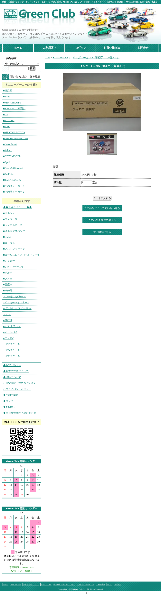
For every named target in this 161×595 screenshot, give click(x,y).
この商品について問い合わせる (102, 208)
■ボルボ (7, 272)
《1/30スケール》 (13, 356)
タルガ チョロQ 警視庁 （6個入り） (96, 57)
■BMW (7, 236)
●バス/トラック (12, 326)
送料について (46, 584)
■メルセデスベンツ (14, 231)
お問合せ (142, 47)
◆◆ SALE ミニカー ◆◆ (17, 207)
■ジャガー (9, 260)
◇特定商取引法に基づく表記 (19, 383)
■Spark (7, 162)
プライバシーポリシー (85, 584)
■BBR (6, 126)
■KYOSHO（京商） (14, 108)
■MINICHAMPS (12, 102)
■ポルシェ (9, 213)
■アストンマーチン (14, 248)
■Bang (6, 96)
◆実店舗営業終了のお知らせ (19, 413)
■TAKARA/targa (12, 179)
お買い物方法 (112, 47)
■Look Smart (10, 144)
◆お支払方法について (16, 371)
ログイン (80, 47)
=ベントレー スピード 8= (17, 308)
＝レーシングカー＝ (14, 296)
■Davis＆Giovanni (13, 168)
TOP (47, 57)
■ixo (5, 114)
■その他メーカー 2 (13, 191)
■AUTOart (8, 120)
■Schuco (7, 150)
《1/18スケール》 (13, 344)
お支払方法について (31, 584)
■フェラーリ (10, 219)
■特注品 (7, 90)
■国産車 (7, 284)
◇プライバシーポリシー (17, 389)
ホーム (18, 47)
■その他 (7, 290)
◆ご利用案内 (10, 395)
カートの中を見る (21, 77)
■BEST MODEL (12, 156)
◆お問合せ (9, 406)
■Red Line (8, 174)
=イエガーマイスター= (16, 302)
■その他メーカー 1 (13, 185)
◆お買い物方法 (12, 365)
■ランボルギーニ (13, 225)
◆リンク (8, 401)
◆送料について (12, 377)
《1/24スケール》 (13, 350)
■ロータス (9, 242)
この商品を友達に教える (102, 220)
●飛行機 (7, 320)
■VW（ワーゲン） (13, 266)
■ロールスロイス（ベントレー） (21, 254)
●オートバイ (10, 332)
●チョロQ (8, 338)
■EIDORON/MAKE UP (15, 138)
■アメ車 (7, 278)
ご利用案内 (49, 47)
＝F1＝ (7, 314)
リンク (109, 584)
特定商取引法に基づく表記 (64, 584)
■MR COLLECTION (14, 132)
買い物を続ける (102, 232)
